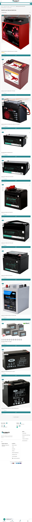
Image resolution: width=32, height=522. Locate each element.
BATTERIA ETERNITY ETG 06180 (6, 341)
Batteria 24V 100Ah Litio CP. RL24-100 (7, 176)
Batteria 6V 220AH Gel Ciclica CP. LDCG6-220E (8, 315)
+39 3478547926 (21, 424)
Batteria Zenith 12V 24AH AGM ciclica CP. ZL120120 (9, 51)
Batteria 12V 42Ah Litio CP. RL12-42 (6, 275)
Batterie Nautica (12, 6)
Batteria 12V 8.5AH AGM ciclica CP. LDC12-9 (8, 371)
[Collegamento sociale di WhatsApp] (17, 427)
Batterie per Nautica (7, 6)
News (2, 441)
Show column (4, 12)
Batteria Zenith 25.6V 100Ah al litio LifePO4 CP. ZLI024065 (10, 124)
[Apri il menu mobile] (1, 1)
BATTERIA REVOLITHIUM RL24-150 (6, 152)
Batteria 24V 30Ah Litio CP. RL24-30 (6, 212)
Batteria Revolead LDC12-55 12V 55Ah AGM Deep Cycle (9, 408)
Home (2, 6)
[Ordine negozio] (30, 12)
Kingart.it (20, 461)
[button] (16, 55)
